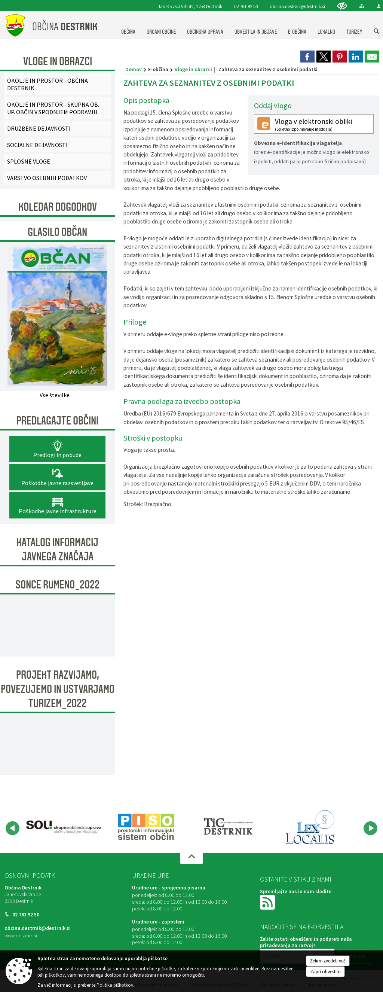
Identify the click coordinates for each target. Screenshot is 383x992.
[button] (12, 828)
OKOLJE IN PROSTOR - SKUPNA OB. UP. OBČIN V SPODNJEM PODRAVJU (53, 108)
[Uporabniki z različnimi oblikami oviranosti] (342, 6)
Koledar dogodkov (57, 207)
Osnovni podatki (30, 875)
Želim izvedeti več (328, 961)
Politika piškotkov (114, 985)
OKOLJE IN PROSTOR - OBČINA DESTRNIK (47, 84)
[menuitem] (128, 24)
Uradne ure (150, 875)
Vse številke (55, 395)
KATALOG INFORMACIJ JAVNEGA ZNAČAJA (57, 549)
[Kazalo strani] (361, 5)
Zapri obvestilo (325, 971)
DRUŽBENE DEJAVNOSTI (39, 128)
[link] (307, 57)
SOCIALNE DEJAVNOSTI (37, 145)
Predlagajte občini (57, 421)
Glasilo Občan (57, 232)
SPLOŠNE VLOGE (28, 161)
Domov (133, 69)
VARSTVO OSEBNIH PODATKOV (47, 178)
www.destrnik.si (20, 935)
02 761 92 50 (246, 6)
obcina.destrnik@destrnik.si (297, 6)
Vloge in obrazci (193, 69)
